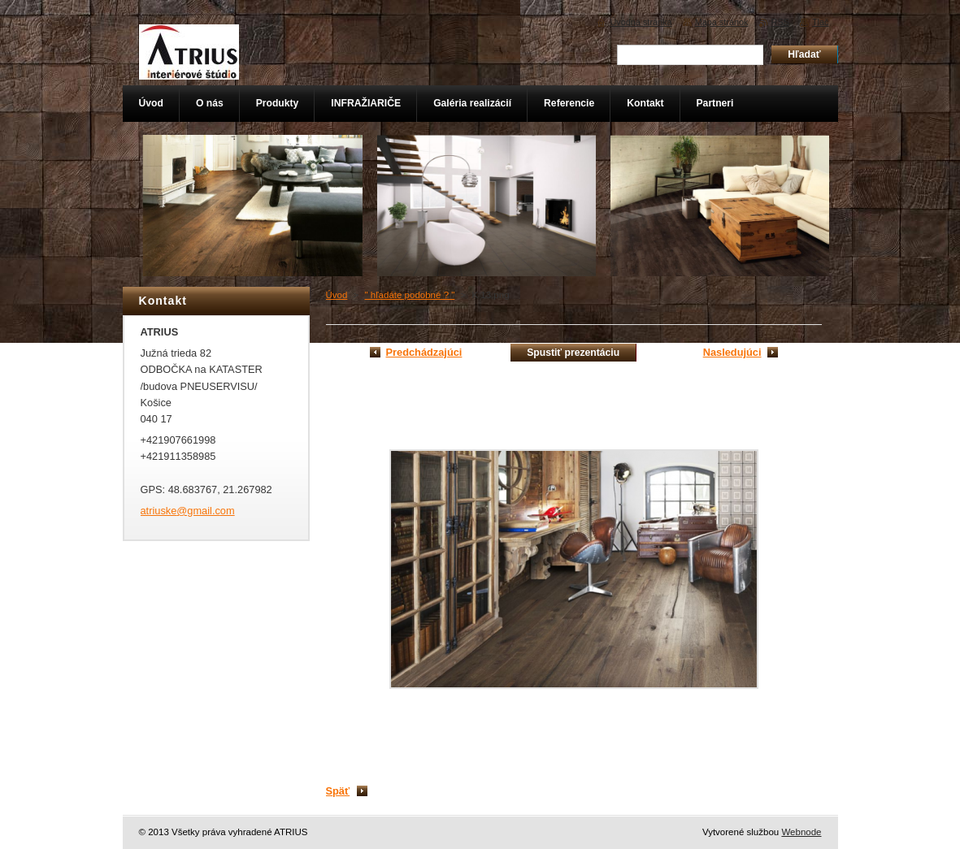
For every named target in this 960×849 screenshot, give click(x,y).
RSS (780, 22)
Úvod (337, 295)
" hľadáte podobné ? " (410, 295)
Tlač (820, 22)
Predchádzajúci (424, 352)
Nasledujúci (732, 352)
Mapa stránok (722, 22)
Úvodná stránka (640, 22)
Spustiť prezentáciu (573, 352)
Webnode (801, 832)
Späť (338, 791)
